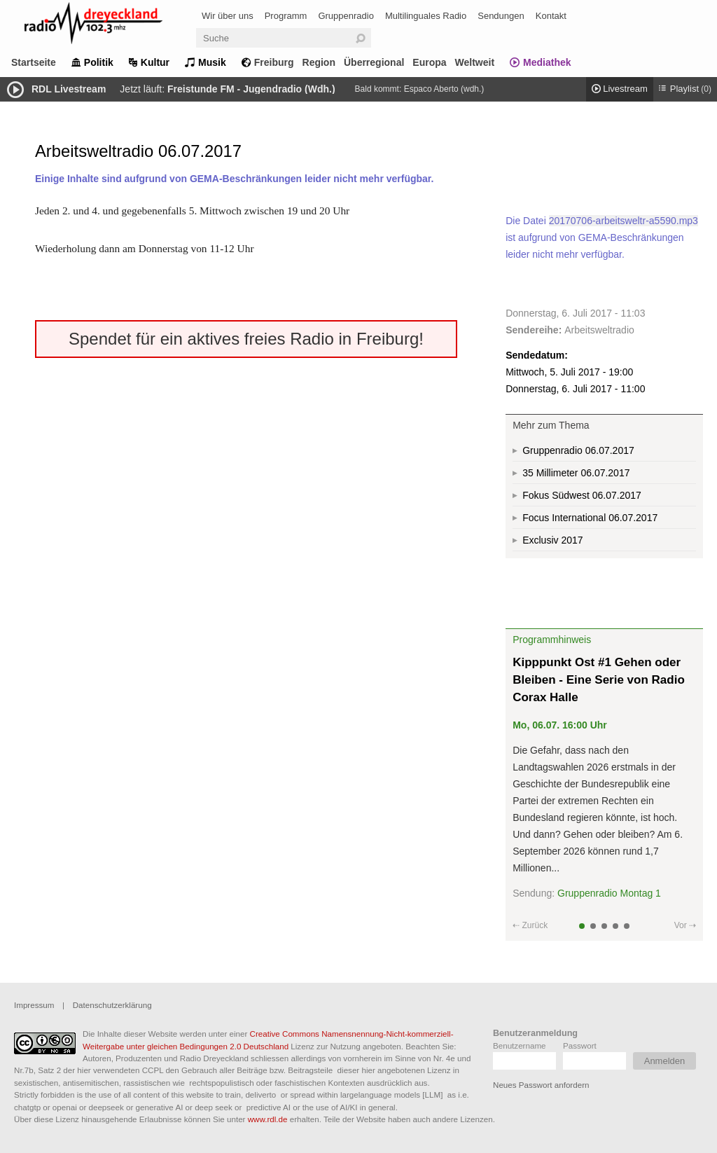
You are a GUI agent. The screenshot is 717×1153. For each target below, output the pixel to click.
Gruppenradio (346, 16)
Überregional (374, 62)
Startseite (33, 62)
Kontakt (551, 16)
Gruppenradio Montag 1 (609, 893)
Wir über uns (227, 16)
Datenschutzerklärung (112, 1004)
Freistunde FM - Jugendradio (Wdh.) (251, 89)
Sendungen (501, 16)
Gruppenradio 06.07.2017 (578, 450)
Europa (429, 62)
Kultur (155, 62)
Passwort (580, 1045)
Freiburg (274, 62)
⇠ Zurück (530, 925)
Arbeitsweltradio (599, 330)
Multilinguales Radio (425, 16)
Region (318, 62)
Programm (286, 16)
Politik (98, 62)
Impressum (34, 1004)
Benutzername (519, 1045)
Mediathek (547, 62)
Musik (212, 62)
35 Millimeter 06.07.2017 (575, 472)
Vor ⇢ (685, 925)
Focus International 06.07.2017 (589, 517)
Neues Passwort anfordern (541, 1084)
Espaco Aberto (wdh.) (444, 89)
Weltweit (475, 62)
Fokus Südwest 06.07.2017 (581, 495)
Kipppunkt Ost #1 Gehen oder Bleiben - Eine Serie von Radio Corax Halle (599, 680)
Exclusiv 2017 (552, 540)
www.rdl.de (268, 1119)
